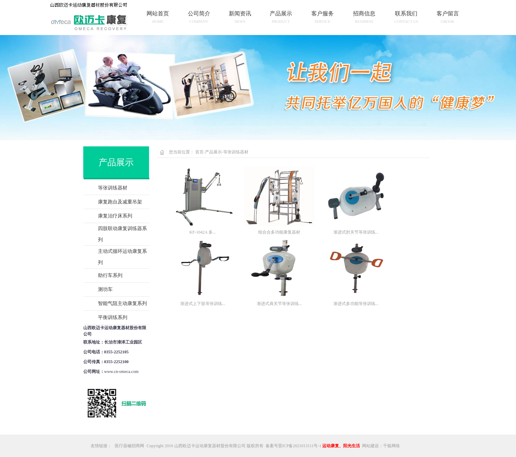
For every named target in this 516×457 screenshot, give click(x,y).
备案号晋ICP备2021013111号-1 (293, 445)
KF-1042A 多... (202, 232)
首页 (199, 152)
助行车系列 (110, 275)
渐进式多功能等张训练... (356, 303)
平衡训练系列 (112, 317)
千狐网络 (391, 445)
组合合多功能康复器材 (279, 232)
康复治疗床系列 (115, 216)
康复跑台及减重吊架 (120, 202)
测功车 (105, 289)
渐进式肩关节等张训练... (279, 303)
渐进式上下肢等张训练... (202, 303)
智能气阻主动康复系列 (122, 303)
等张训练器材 (112, 188)
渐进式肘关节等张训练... (356, 232)
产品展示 (213, 152)
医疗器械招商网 (129, 445)
